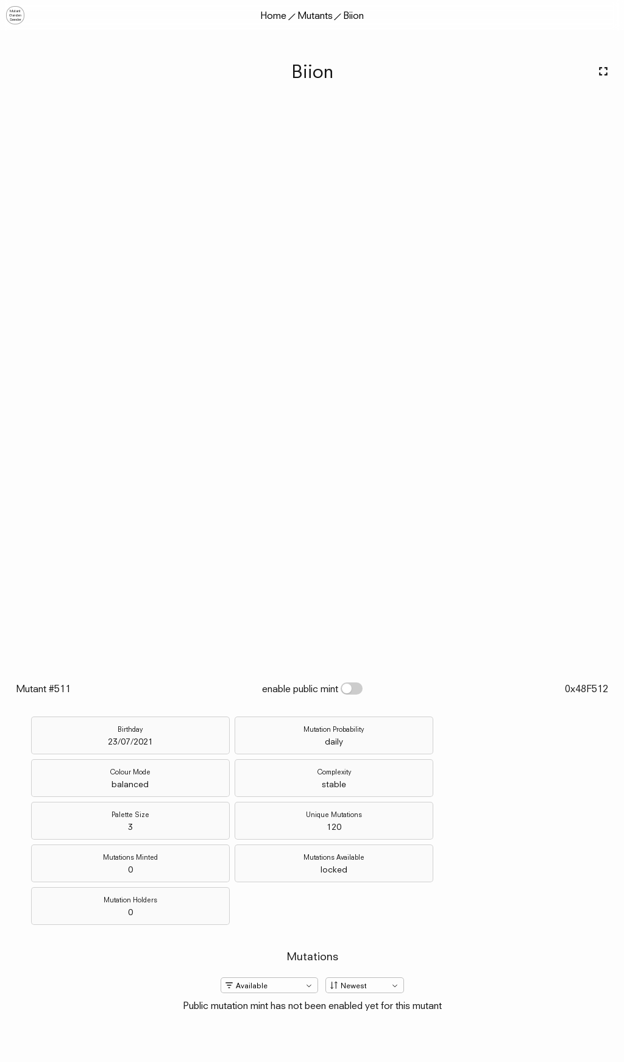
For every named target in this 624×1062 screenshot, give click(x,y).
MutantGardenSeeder (15, 15)
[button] (609, 15)
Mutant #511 (43, 688)
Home (273, 15)
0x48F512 (586, 688)
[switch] (352, 688)
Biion (353, 15)
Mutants (315, 15)
